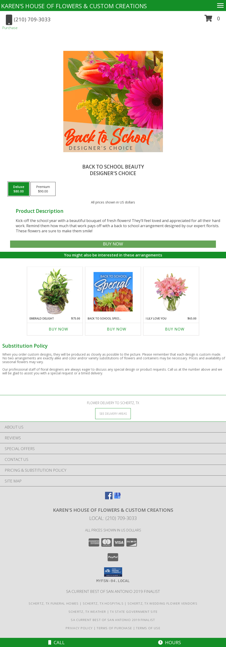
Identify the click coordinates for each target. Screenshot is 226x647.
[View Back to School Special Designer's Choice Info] (113, 291)
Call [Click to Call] (56, 642)
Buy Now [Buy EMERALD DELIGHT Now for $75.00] (58, 329)
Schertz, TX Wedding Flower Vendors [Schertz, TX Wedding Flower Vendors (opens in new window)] (162, 603)
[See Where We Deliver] (113, 413)
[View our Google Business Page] (117, 497)
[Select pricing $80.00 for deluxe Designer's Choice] (18, 189)
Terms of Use (148, 628)
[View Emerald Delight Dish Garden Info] (55, 291)
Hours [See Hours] (169, 642)
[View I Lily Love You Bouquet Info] (171, 291)
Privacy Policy (79, 628)
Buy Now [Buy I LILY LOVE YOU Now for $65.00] (175, 329)
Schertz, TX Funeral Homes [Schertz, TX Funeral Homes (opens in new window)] (54, 603)
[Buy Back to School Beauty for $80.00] (113, 244)
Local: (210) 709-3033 (113, 518)
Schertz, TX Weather (87, 611)
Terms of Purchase (114, 628)
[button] (212, 20)
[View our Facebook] (109, 497)
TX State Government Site (134, 611)
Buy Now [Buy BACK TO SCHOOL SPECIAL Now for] (116, 329)
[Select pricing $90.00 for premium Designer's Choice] (43, 189)
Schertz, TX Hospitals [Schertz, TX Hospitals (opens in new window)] (103, 603)
